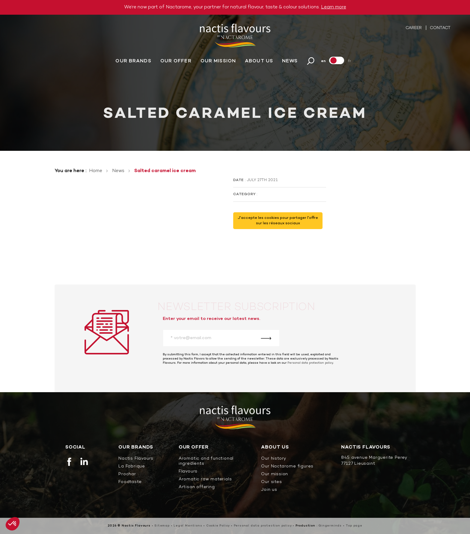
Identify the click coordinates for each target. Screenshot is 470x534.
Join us (269, 490)
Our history (273, 458)
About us (259, 62)
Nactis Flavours (135, 458)
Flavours (188, 471)
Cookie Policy (218, 526)
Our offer (176, 62)
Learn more (333, 7)
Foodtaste (129, 482)
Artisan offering (197, 487)
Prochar (127, 474)
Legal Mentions (188, 526)
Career (414, 29)
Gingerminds (330, 526)
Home (95, 171)
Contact (440, 29)
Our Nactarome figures (287, 466)
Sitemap (162, 526)
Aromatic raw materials (205, 479)
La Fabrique (131, 466)
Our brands (133, 62)
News (290, 62)
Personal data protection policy (310, 363)
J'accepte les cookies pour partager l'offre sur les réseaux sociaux (278, 220)
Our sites (271, 482)
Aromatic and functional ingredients (206, 461)
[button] (12, 524)
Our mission (218, 62)
